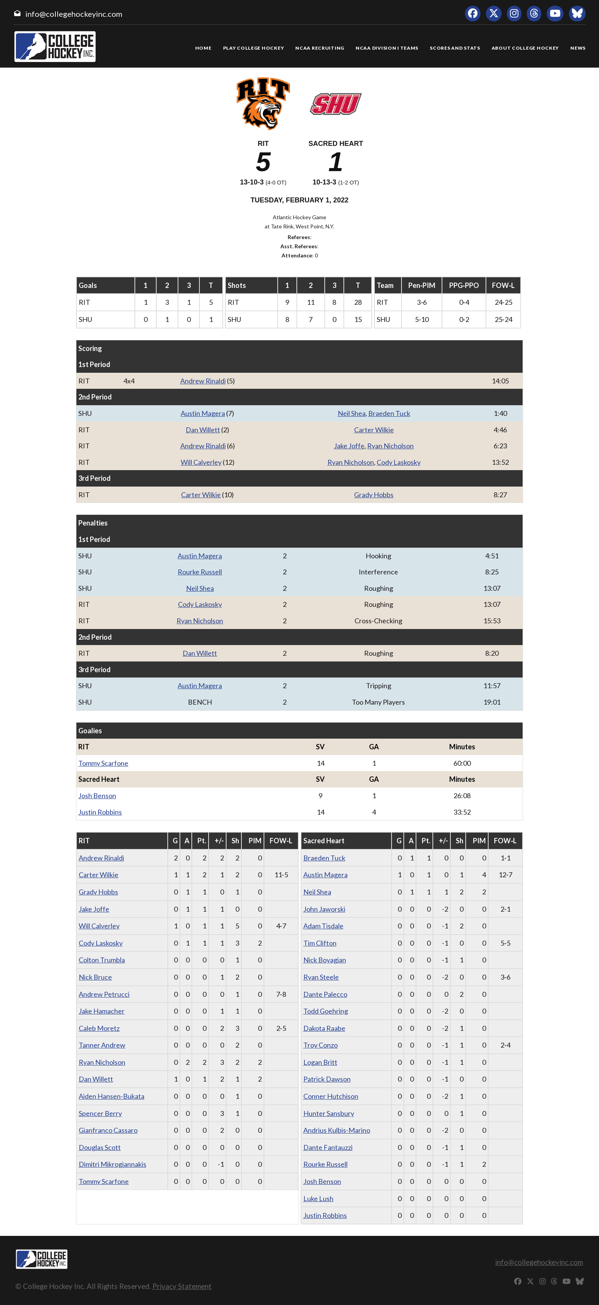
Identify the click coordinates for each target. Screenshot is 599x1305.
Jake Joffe (349, 445)
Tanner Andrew (102, 1045)
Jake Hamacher (102, 1011)
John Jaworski (324, 909)
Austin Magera (203, 413)
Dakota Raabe (324, 1028)
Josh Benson (97, 795)
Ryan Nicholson (390, 445)
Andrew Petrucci (104, 994)
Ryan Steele (321, 977)
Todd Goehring (325, 1011)
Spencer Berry (100, 1113)
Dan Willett (203, 429)
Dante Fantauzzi (328, 1147)
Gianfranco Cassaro (108, 1130)
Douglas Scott (100, 1147)
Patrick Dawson (327, 1079)
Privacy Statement (182, 1286)
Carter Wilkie (374, 429)
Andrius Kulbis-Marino (336, 1130)
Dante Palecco (325, 994)
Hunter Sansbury (328, 1113)
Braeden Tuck (389, 413)
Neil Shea (352, 413)
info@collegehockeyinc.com (73, 13)
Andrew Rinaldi (203, 381)
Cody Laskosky (399, 462)
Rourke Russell (200, 572)
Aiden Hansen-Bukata (111, 1096)
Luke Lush (318, 1198)
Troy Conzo (320, 1045)
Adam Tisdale (323, 926)
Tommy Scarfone (103, 763)
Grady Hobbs (373, 494)
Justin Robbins (100, 812)
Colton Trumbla (102, 960)
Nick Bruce (95, 977)
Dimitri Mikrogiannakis (112, 1164)
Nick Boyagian (324, 960)
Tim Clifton (320, 943)
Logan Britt (320, 1062)
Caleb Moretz (99, 1028)
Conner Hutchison (330, 1096)
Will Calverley (201, 462)
